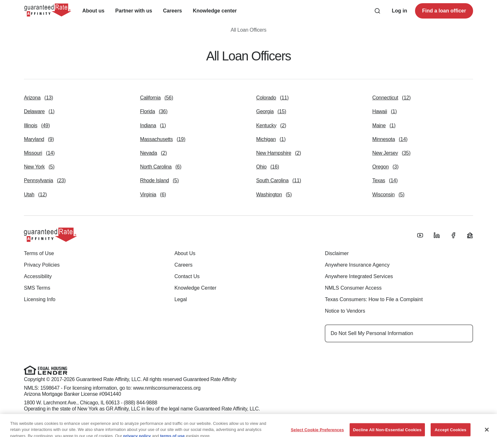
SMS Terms (37, 288)
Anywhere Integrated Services (359, 276)
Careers (183, 265)
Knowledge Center (195, 288)
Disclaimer (337, 253)
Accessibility (38, 276)
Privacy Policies (42, 265)
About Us (185, 253)
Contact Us (187, 276)
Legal (180, 299)
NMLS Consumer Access (353, 288)
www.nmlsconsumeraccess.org (167, 388)
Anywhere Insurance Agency (357, 265)
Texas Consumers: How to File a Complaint (374, 299)
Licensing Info (40, 299)
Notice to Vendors (345, 311)
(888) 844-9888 (140, 402)
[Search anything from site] (377, 10)
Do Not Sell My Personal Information (371, 333)
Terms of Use (39, 253)
